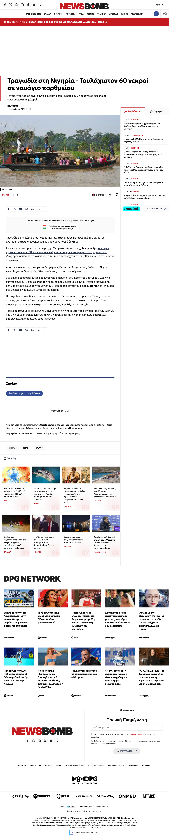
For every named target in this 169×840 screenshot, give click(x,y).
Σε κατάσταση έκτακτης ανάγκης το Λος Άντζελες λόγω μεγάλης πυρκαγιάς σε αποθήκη (142, 126)
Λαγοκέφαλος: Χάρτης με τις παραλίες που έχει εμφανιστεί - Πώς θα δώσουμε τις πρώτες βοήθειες (45, 494)
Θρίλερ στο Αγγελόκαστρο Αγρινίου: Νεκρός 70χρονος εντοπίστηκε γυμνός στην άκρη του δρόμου (15, 542)
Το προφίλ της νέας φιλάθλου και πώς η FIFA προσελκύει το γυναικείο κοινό (49, 617)
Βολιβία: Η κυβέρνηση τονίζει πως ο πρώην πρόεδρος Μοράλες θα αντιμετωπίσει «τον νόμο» (143, 170)
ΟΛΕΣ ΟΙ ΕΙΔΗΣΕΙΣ (33, 14)
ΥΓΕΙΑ (81, 14)
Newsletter (27, 433)
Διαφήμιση (146, 765)
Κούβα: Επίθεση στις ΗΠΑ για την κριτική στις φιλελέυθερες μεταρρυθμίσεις (145, 196)
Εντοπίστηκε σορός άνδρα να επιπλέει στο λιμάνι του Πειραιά (68, 22)
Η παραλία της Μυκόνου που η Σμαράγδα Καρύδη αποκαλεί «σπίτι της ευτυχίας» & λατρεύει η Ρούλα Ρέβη (50, 679)
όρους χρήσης (137, 734)
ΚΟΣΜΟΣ (90, 14)
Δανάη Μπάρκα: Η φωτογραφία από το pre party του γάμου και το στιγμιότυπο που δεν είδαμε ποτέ (117, 619)
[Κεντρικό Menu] (164, 14)
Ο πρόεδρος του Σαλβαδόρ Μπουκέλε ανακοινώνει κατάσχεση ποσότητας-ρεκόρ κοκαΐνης (143, 154)
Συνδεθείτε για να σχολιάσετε (24, 393)
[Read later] (116, 195)
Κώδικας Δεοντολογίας (75, 765)
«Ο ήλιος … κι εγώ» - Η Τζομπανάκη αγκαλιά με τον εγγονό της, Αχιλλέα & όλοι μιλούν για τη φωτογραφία (151, 677)
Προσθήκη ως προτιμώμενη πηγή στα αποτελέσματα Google (59, 227)
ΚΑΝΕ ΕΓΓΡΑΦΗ (126, 751)
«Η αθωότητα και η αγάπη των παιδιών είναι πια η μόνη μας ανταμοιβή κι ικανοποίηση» (116, 677)
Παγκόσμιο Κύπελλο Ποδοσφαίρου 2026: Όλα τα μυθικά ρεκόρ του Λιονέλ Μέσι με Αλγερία (15, 677)
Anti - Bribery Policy (115, 765)
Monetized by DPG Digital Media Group (93, 807)
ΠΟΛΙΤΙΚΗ (58, 14)
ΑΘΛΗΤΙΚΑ (101, 14)
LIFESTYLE (113, 14)
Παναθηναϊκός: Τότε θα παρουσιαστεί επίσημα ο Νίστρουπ (84, 674)
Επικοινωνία (133, 765)
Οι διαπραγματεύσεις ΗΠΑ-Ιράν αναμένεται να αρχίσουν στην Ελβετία (144, 183)
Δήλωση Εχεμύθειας (53, 765)
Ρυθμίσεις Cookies (95, 765)
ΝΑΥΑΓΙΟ (39, 448)
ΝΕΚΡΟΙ (25, 448)
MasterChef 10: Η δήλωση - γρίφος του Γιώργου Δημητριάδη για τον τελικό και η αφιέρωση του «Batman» (83, 621)
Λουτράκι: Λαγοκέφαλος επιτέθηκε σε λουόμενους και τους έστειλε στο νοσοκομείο (105, 492)
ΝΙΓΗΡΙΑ (12, 448)
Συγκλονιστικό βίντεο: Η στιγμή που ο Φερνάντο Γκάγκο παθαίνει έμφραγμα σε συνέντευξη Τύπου (105, 542)
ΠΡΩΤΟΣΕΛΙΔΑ (137, 14)
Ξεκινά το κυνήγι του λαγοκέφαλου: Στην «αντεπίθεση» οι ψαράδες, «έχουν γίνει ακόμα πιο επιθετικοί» (16, 619)
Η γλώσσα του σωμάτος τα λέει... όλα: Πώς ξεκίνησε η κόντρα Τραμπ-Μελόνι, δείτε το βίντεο (44, 542)
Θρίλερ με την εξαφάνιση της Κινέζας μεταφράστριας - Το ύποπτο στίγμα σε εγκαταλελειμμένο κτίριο (151, 621)
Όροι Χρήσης (35, 765)
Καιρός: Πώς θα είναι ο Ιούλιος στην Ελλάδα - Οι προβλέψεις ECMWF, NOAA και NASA (15, 492)
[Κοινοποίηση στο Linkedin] (32, 209)
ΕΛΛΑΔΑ (47, 14)
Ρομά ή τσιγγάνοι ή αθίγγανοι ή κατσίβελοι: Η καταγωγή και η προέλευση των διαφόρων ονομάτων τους (75, 495)
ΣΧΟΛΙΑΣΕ (98, 195)
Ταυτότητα (22, 765)
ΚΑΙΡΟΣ (124, 14)
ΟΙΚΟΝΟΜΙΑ (70, 14)
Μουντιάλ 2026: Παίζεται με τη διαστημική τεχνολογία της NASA (143, 140)
